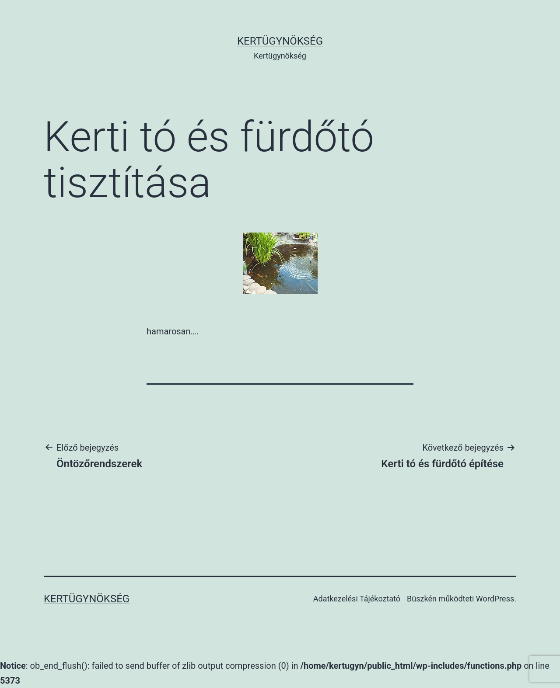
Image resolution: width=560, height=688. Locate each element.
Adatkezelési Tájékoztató (356, 598)
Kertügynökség (280, 41)
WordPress (495, 598)
